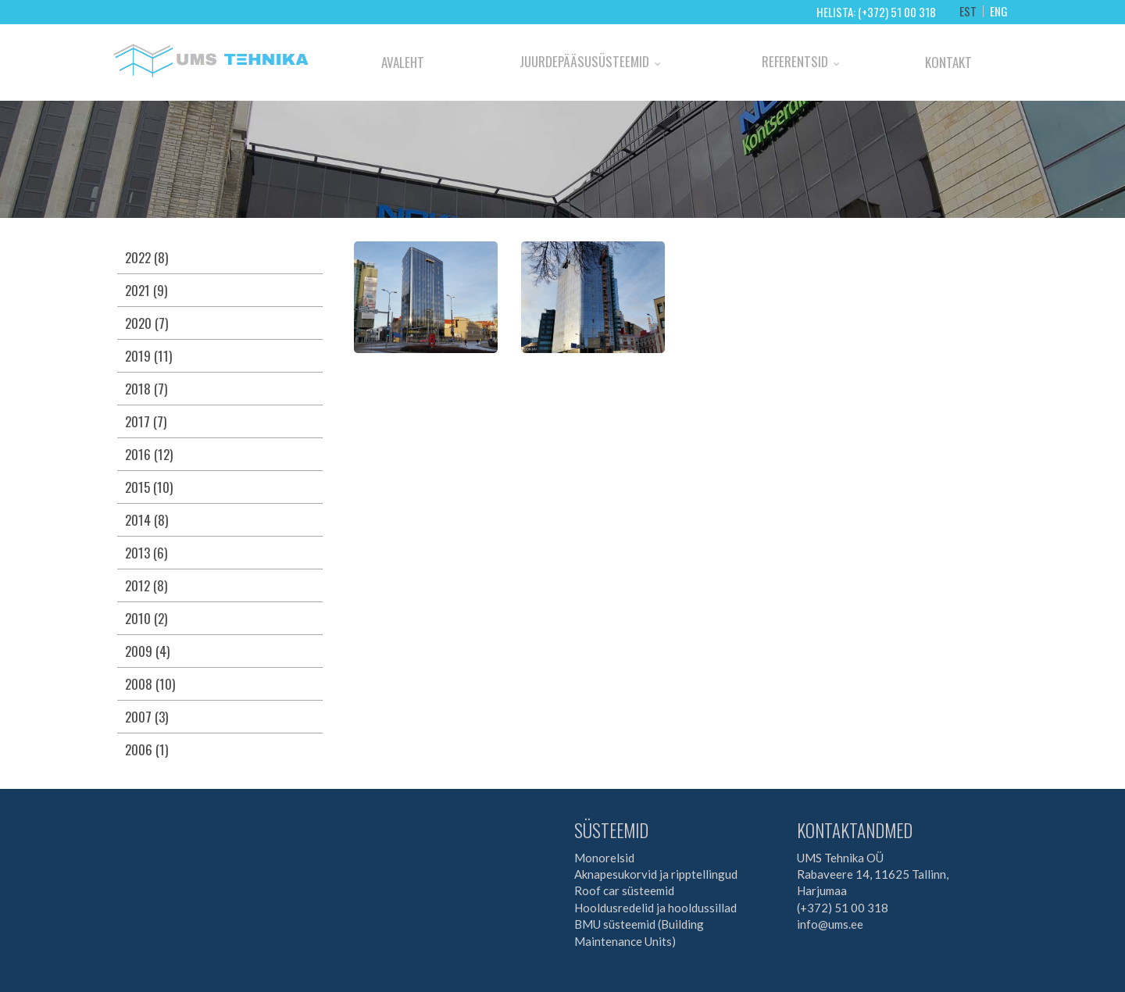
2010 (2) (146, 618)
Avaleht (402, 62)
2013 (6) (146, 552)
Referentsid (795, 61)
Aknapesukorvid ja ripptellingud (656, 874)
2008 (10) (150, 684)
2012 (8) (146, 585)
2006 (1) (146, 749)
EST (968, 11)
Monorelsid (604, 858)
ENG (999, 11)
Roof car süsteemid (624, 890)
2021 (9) (146, 290)
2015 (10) (149, 487)
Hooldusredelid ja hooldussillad (655, 908)
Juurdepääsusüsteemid (584, 61)
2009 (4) (147, 651)
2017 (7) (145, 421)
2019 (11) (148, 356)
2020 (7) (146, 323)
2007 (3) (146, 716)
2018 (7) (146, 388)
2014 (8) (146, 520)
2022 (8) (146, 257)
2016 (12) (149, 454)
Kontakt (948, 62)
